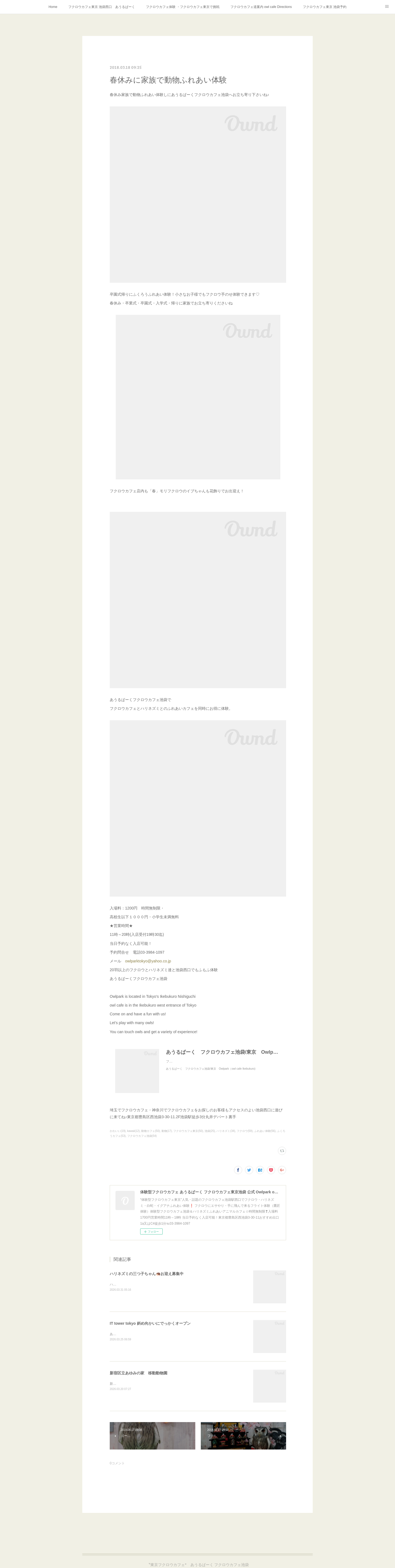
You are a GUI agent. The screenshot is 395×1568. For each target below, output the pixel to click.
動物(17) (167, 1130)
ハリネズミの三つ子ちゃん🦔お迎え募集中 (147, 1274)
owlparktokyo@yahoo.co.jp (148, 961)
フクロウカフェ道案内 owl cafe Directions (261, 7)
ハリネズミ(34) (225, 1130)
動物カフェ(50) (150, 1130)
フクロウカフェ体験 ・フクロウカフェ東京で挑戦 (182, 7)
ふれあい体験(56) (265, 1130)
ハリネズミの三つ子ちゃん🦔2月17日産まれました (147, 1284)
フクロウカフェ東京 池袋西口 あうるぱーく (101, 7)
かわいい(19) (118, 1130)
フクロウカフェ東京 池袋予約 (324, 7)
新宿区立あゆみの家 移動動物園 (138, 1373)
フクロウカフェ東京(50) (188, 1130)
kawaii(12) (133, 1130)
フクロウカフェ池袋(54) (142, 1135)
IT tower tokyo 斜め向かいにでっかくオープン (150, 1323)
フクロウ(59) (245, 1130)
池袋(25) (210, 1130)
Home (53, 7)
